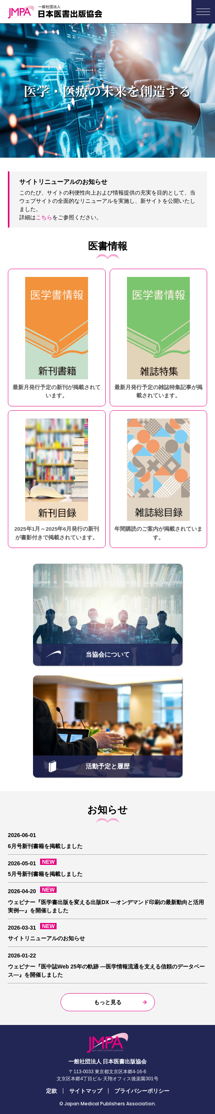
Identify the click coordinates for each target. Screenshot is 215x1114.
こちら (44, 217)
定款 (51, 1091)
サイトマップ (85, 1091)
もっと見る (107, 1002)
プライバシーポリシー (141, 1091)
